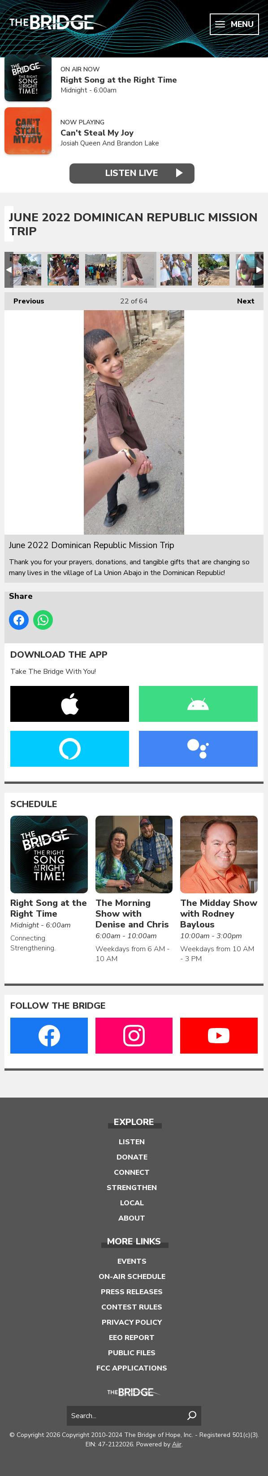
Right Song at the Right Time (119, 80)
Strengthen (132, 1188)
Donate (132, 1157)
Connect (132, 1172)
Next (241, 299)
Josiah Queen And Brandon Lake (110, 143)
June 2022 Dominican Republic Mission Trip (25, 270)
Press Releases (132, 1292)
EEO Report (132, 1338)
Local (132, 1203)
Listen (132, 1142)
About (131, 1218)
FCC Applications (131, 1368)
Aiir (177, 1444)
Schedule (33, 804)
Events (132, 1261)
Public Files (132, 1353)
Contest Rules (131, 1307)
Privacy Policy (132, 1322)
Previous (24, 299)
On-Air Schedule (132, 1277)
